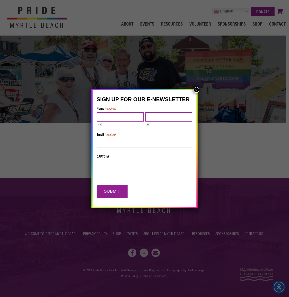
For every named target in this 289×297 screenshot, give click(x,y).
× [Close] (196, 90)
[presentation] (131, 169)
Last (147, 124)
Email (106, 135)
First (99, 124)
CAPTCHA (103, 156)
